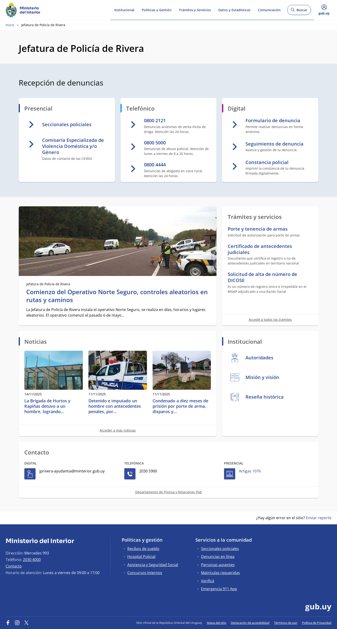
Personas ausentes (218, 564)
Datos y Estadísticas (234, 9)
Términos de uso (285, 623)
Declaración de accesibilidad (250, 623)
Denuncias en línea (217, 556)
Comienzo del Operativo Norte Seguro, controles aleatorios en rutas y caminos (117, 296)
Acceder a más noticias (118, 430)
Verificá (207, 580)
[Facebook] (8, 623)
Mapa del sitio (216, 623)
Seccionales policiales (220, 548)
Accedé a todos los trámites (270, 319)
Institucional (124, 9)
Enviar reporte (318, 517)
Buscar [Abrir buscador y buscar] (299, 11)
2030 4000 (32, 559)
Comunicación (269, 9)
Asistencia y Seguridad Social (152, 564)
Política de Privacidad (316, 623)
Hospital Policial (141, 556)
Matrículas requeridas (220, 572)
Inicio (10, 25)
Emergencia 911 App (219, 588)
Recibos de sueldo (143, 548)
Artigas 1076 (250, 471)
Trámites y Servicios (195, 9)
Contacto (14, 566)
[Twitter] (26, 623)
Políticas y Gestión (157, 9)
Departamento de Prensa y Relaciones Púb (168, 492)
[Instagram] (17, 623)
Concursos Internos (144, 572)
